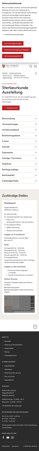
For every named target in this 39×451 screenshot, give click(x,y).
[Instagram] (12, 437)
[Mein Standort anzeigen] (32, 305)
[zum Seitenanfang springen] (35, 326)
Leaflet (6, 310)
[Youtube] (8, 437)
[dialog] (19, 31)
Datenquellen (11, 312)
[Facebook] (3, 437)
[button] (19, 118)
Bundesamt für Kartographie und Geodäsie (21, 310)
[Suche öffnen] (30, 66)
